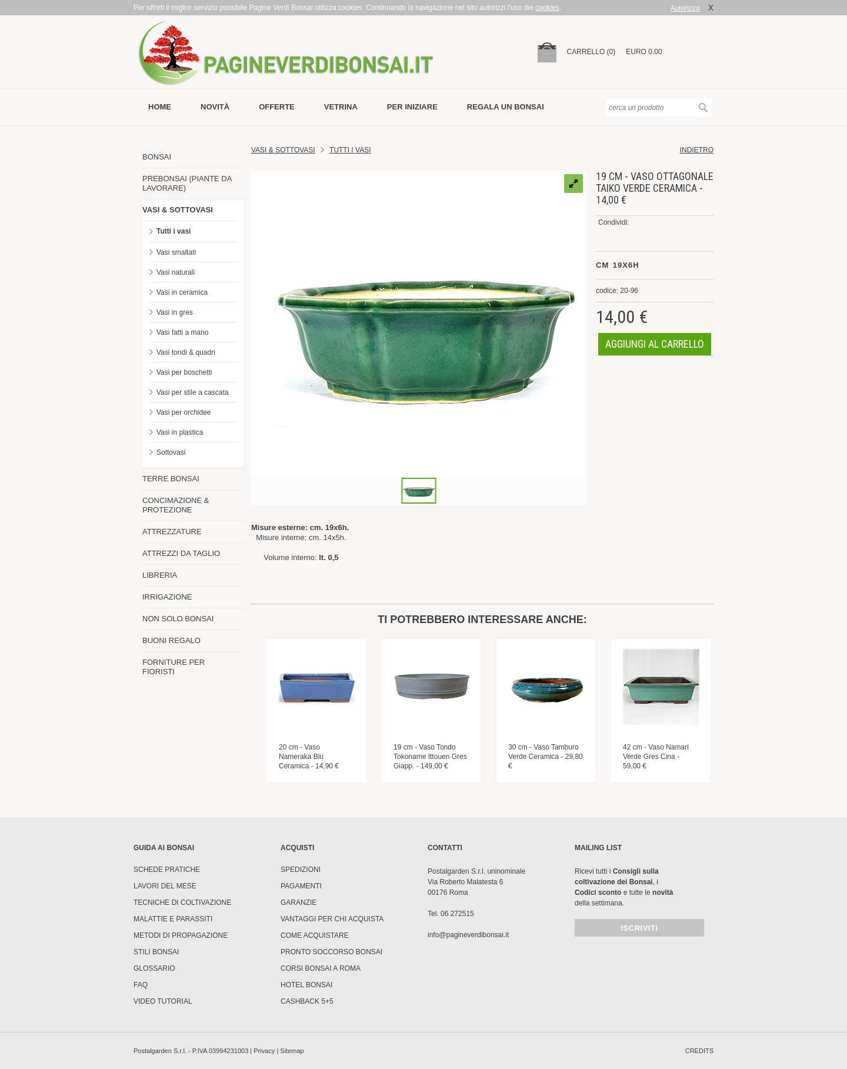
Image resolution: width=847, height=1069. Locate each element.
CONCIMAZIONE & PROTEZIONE (175, 505)
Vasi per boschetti (184, 372)
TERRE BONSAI (170, 478)
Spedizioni (301, 869)
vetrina (341, 106)
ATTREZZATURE (172, 531)
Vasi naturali (175, 272)
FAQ (141, 985)
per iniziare (412, 106)
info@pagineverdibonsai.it (468, 935)
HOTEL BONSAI (306, 985)
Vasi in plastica (179, 432)
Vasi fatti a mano (182, 332)
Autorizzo (685, 8)
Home (159, 106)
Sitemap (292, 1050)
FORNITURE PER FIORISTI (173, 667)
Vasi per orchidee (183, 412)
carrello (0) (591, 52)
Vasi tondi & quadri (185, 352)
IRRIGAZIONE (167, 596)
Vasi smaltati (176, 252)
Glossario (154, 968)
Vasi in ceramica (182, 292)
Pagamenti (301, 886)
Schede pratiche (167, 869)
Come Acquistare (315, 935)
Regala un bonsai (505, 106)
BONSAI (156, 156)
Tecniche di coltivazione (182, 902)
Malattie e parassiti (173, 919)
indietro (696, 150)
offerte (277, 106)
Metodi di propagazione (181, 935)
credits (699, 1050)
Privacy (264, 1050)
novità (215, 106)
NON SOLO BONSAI (178, 618)
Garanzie (298, 902)
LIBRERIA (159, 575)
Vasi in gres (174, 312)
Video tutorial (163, 1001)
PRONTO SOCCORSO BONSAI (331, 952)
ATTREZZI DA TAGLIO (181, 553)
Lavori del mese (165, 886)
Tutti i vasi (173, 231)
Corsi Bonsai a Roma (321, 968)
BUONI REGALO (171, 640)
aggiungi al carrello (654, 344)
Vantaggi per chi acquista (332, 919)
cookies (547, 8)
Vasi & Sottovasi (283, 150)
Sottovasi (170, 452)
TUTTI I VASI (350, 150)
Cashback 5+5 (307, 1001)
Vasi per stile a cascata (192, 392)
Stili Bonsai (156, 952)
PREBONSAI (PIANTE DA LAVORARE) (187, 183)
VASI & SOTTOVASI (177, 209)
